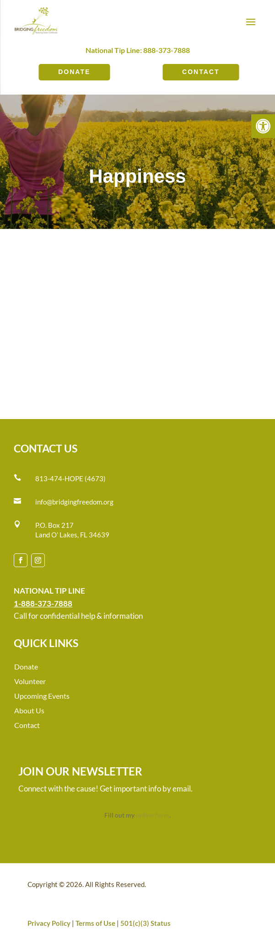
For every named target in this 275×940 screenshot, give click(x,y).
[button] (263, 126)
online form (152, 815)
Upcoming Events (42, 695)
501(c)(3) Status (145, 923)
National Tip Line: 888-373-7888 (138, 50)
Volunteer (30, 681)
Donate (74, 71)
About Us (29, 710)
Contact (200, 71)
